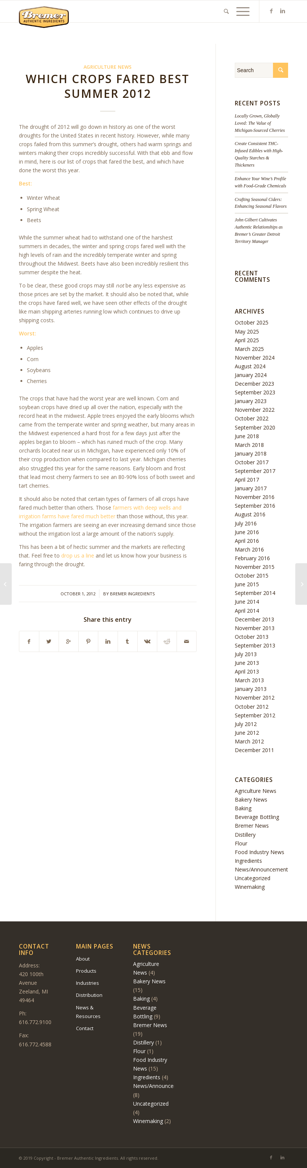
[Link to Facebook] (271, 11)
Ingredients (248, 860)
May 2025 (247, 331)
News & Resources (88, 1012)
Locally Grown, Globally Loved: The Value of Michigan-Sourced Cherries (260, 123)
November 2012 (254, 697)
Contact (84, 1028)
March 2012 (249, 741)
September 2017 (255, 470)
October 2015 (251, 575)
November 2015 (254, 566)
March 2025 (249, 348)
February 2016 (252, 558)
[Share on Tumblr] (127, 641)
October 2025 (251, 322)
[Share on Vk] (147, 641)
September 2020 (255, 427)
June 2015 (247, 584)
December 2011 (254, 750)
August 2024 (250, 366)
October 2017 (251, 462)
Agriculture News (108, 67)
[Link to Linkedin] (282, 11)
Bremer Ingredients (132, 593)
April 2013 (247, 671)
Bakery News (251, 799)
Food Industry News (259, 852)
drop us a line (77, 555)
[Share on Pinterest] (88, 641)
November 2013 (254, 628)
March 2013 (249, 680)
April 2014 (247, 610)
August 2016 (250, 514)
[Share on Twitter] (49, 641)
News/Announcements (263, 869)
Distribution (89, 995)
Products (86, 970)
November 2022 (254, 409)
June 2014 (247, 601)
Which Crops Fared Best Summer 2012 (107, 86)
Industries (87, 983)
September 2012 (255, 715)
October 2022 (251, 418)
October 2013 (251, 636)
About (83, 958)
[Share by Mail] (186, 641)
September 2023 (255, 392)
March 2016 (249, 549)
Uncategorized (252, 878)
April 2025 (247, 340)
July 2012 (246, 724)
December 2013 (254, 619)
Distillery (245, 834)
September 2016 (255, 505)
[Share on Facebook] (29, 641)
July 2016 (246, 523)
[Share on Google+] (68, 641)
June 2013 (247, 662)
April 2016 (247, 540)
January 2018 (251, 453)
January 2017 (251, 488)
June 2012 (247, 732)
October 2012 (251, 706)
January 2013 (251, 688)
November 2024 (254, 357)
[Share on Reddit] (167, 641)
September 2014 (255, 592)
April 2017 (247, 479)
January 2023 (251, 401)
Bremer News (252, 825)
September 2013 (255, 645)
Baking (243, 808)
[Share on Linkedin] (108, 641)
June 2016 (247, 532)
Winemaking (250, 886)
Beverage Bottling (257, 816)
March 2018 (249, 444)
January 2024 (251, 375)
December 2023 (254, 383)
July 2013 (246, 654)
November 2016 (254, 497)
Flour (241, 843)
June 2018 (247, 436)
